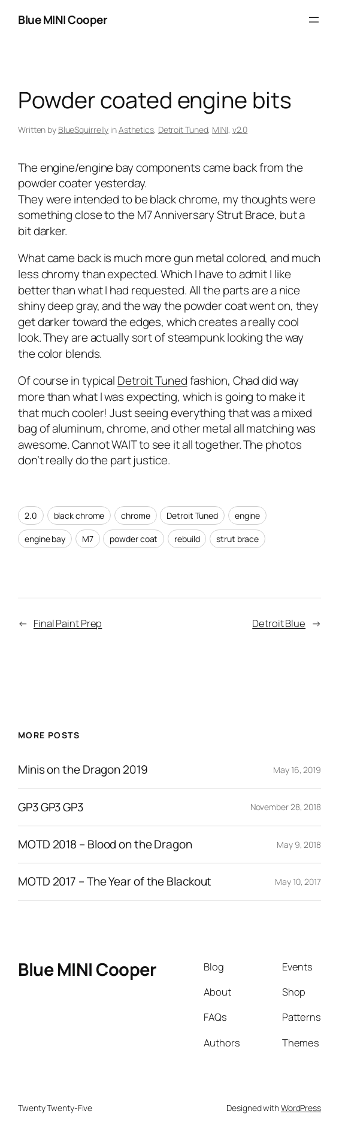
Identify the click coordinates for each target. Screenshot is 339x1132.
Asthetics (136, 129)
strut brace (237, 538)
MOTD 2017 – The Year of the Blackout (114, 881)
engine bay (45, 538)
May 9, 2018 (299, 844)
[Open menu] (314, 20)
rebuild (186, 538)
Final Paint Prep (68, 623)
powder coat (134, 538)
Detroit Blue (278, 623)
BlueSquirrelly (83, 129)
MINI (220, 129)
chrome (135, 515)
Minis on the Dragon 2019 (83, 769)
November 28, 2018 (285, 807)
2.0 (31, 515)
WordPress (301, 1107)
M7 (87, 538)
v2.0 (240, 129)
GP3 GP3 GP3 (50, 807)
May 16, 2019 (297, 769)
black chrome (79, 515)
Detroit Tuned (183, 129)
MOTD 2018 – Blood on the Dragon (105, 844)
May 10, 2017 (298, 881)
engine (247, 515)
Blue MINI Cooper (62, 20)
